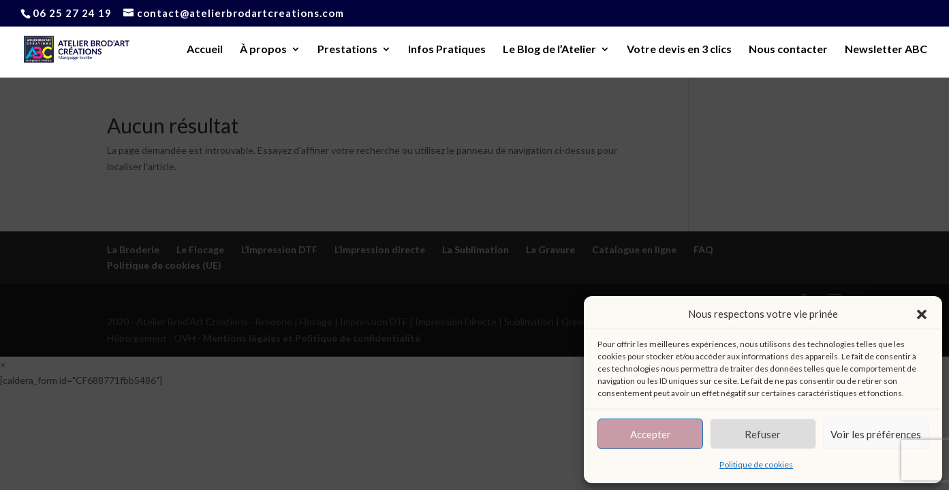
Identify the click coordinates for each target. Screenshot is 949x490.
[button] (922, 314)
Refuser (763, 434)
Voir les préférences (875, 434)
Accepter (650, 434)
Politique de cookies (756, 464)
